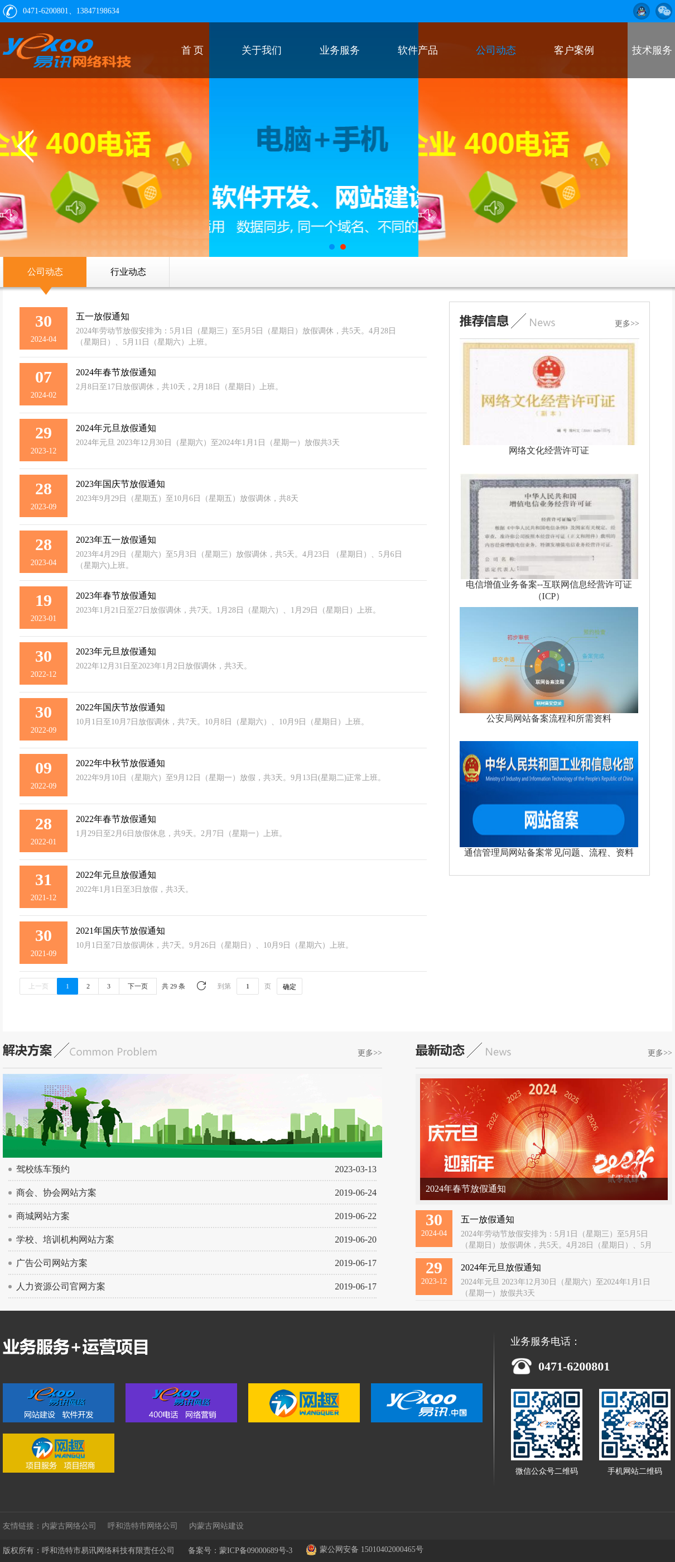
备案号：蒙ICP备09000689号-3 (240, 1550)
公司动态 (45, 271)
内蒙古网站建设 (216, 1526)
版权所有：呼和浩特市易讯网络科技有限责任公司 (89, 1550)
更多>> (627, 323)
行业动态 (128, 271)
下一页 (138, 986)
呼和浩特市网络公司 (143, 1526)
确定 (289, 987)
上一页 (38, 986)
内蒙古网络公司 (69, 1526)
